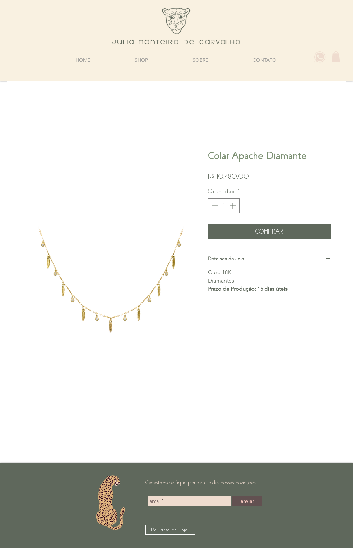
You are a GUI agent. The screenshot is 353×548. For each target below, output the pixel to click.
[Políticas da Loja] (170, 530)
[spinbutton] (224, 206)
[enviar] (247, 501)
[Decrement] (214, 206)
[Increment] (233, 206)
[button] (336, 56)
